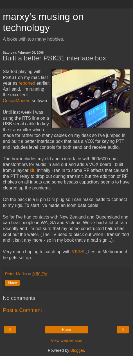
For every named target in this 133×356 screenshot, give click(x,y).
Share (12, 283)
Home (66, 330)
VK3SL (78, 251)
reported (27, 83)
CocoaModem (17, 100)
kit (32, 170)
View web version (66, 340)
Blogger (77, 350)
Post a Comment (22, 310)
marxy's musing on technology (43, 22)
